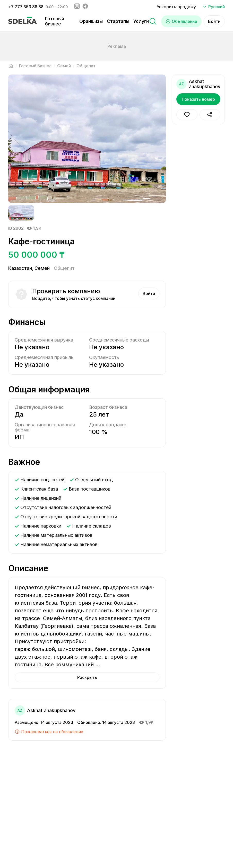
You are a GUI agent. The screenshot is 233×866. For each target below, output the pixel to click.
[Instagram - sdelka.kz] (77, 6)
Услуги (141, 21)
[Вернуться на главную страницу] (10, 65)
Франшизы (91, 21)
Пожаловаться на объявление (49, 731)
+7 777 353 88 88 (26, 6)
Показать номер (198, 99)
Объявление (181, 21)
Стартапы (118, 21)
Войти (214, 21)
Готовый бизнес (54, 21)
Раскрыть (87, 677)
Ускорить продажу (176, 6)
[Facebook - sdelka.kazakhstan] (85, 6)
